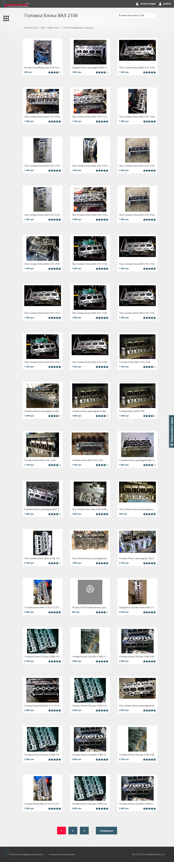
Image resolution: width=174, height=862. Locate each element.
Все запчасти (31, 27)
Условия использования (62, 854)
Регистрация (148, 3)
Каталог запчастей (5, 18)
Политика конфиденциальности (26, 854)
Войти (167, 3)
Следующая (106, 830)
